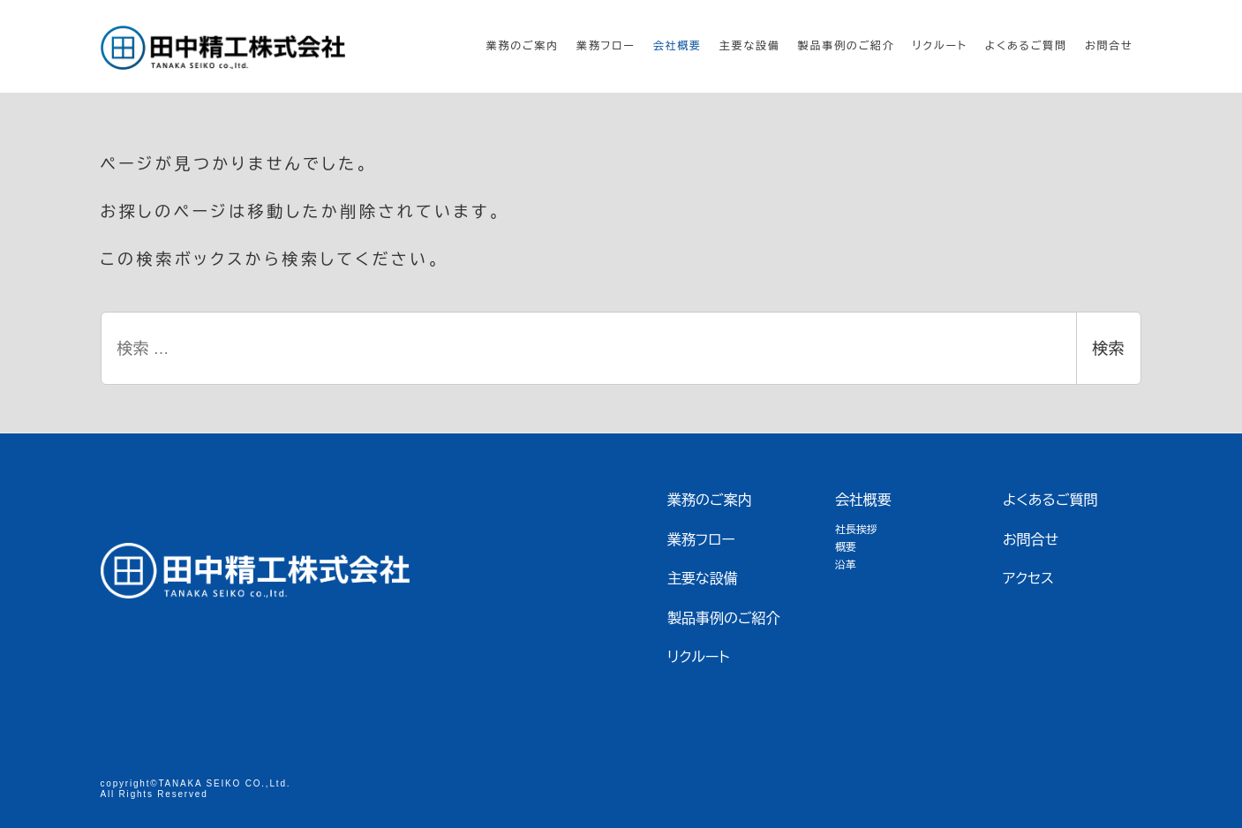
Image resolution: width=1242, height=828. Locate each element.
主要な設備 (702, 578)
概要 (845, 547)
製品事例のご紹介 (723, 618)
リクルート (698, 657)
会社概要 (863, 500)
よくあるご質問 (1050, 500)
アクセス (1028, 578)
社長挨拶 (856, 529)
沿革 (845, 565)
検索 (1109, 349)
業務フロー (701, 539)
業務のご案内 (709, 500)
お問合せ (1030, 539)
